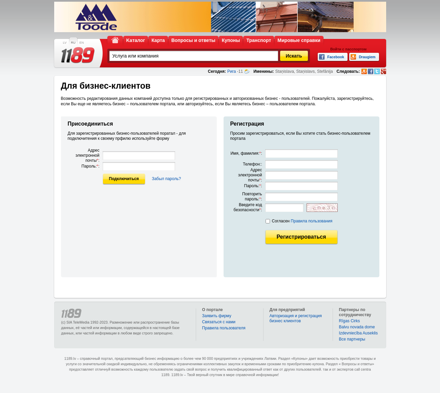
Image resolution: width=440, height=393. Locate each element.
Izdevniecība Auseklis (358, 333)
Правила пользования (311, 221)
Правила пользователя (224, 328)
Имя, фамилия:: (246, 153)
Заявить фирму (216, 315)
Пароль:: (91, 166)
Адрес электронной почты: (87, 155)
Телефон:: (252, 164)
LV (65, 42)
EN (82, 42)
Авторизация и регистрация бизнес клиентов (296, 318)
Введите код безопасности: (248, 207)
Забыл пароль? (166, 178)
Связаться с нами (218, 322)
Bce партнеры (352, 339)
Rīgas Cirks (349, 321)
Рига (231, 71)
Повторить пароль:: (252, 196)
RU (73, 42)
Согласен (302, 221)
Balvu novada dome (357, 327)
